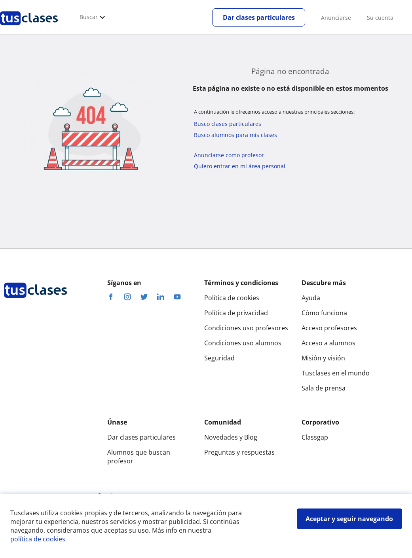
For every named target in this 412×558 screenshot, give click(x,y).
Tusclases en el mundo (336, 373)
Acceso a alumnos (328, 343)
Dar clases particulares (259, 17)
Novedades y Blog (230, 437)
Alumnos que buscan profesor (138, 456)
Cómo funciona (324, 313)
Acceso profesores (329, 328)
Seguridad (219, 358)
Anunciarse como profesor (229, 155)
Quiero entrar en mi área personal (239, 166)
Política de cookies (231, 297)
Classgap (315, 437)
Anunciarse (336, 17)
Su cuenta (380, 17)
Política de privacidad (236, 313)
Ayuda (311, 297)
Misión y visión (323, 358)
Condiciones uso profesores (246, 328)
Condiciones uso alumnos (242, 343)
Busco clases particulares (227, 124)
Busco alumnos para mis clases (235, 135)
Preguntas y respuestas (239, 452)
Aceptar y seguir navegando (349, 518)
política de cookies (37, 539)
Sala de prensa (324, 388)
